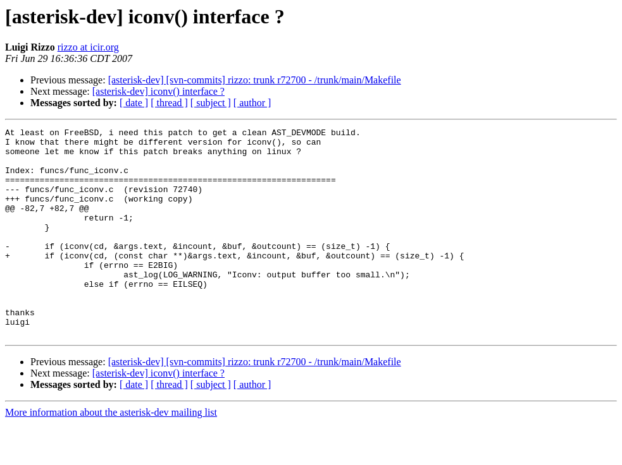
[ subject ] (210, 102)
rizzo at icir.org (88, 47)
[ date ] (134, 102)
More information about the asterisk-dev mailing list (111, 454)
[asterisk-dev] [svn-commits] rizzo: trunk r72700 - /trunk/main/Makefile (254, 80)
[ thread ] (169, 102)
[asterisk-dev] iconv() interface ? (158, 91)
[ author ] (252, 102)
